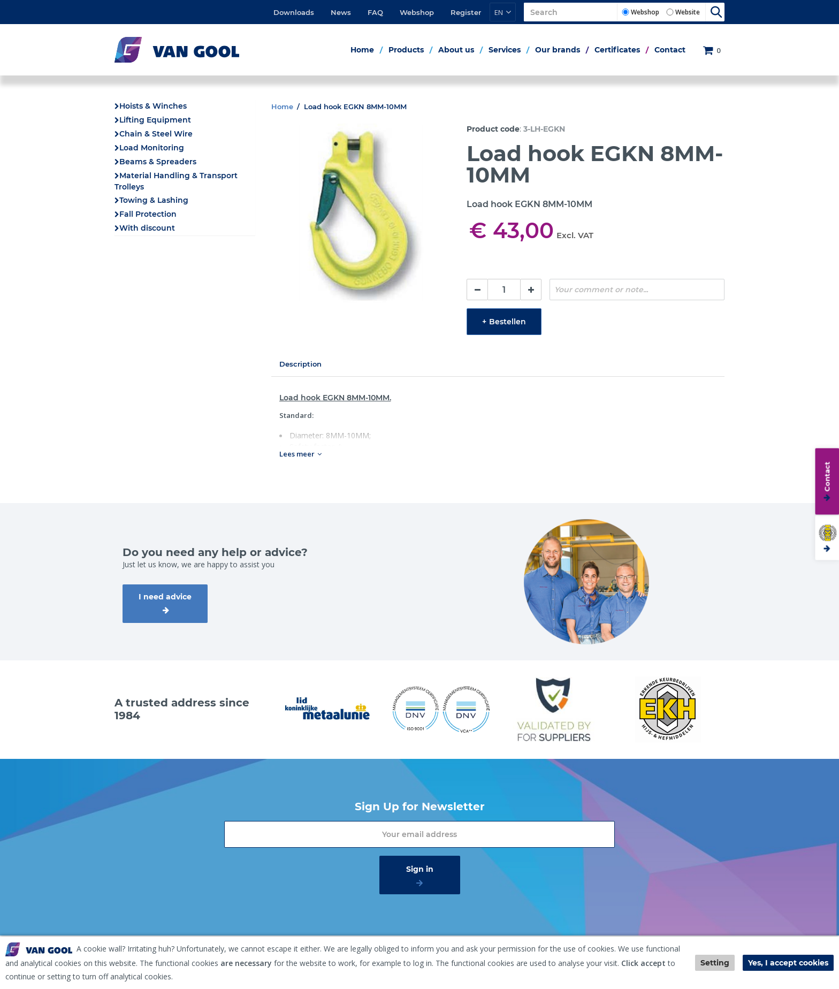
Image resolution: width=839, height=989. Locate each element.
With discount (147, 228)
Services (505, 50)
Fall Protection (148, 214)
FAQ (375, 12)
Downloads (293, 12)
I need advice (165, 597)
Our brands (557, 50)
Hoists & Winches (153, 106)
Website (687, 12)
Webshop (417, 12)
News (341, 12)
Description (300, 364)
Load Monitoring (151, 148)
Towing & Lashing (153, 200)
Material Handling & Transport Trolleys (176, 181)
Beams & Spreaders (157, 161)
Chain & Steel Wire (156, 134)
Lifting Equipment (155, 120)
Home (362, 50)
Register (466, 12)
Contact (669, 50)
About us (456, 50)
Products (406, 50)
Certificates (617, 50)
